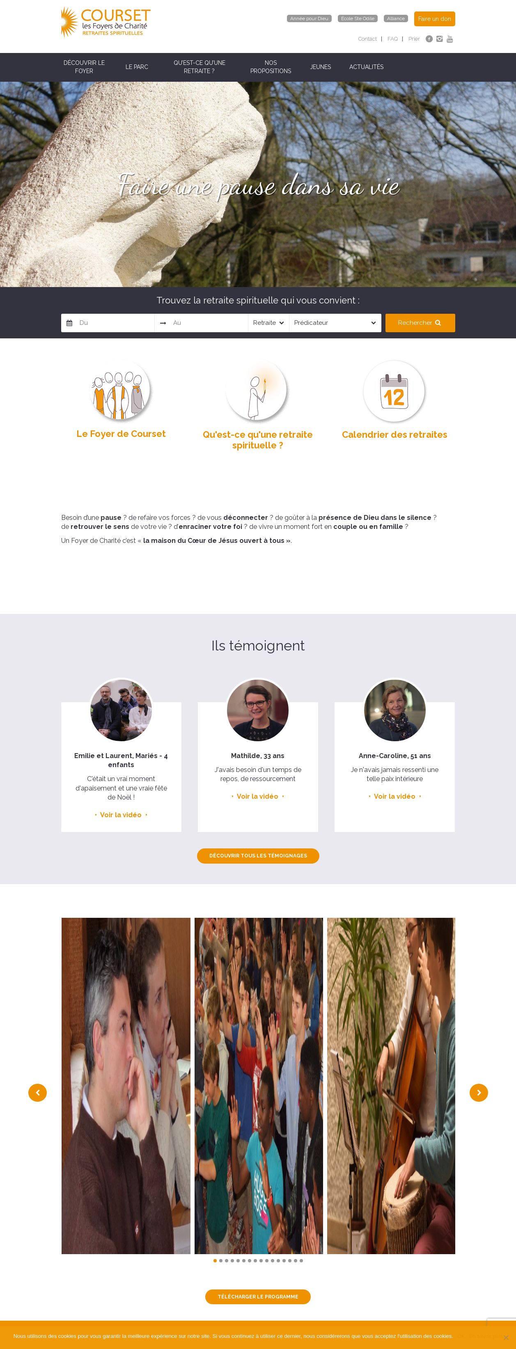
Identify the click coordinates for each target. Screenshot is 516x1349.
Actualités (366, 67)
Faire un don (434, 19)
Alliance (396, 18)
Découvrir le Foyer (84, 67)
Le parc (137, 67)
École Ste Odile (357, 18)
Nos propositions (270, 67)
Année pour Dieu (309, 18)
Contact (367, 39)
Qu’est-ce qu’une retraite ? (199, 67)
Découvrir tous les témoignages (258, 856)
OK (461, 1336)
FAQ (393, 39)
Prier (414, 39)
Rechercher (420, 322)
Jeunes (320, 67)
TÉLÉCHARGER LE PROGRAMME (258, 1297)
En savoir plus (486, 1336)
